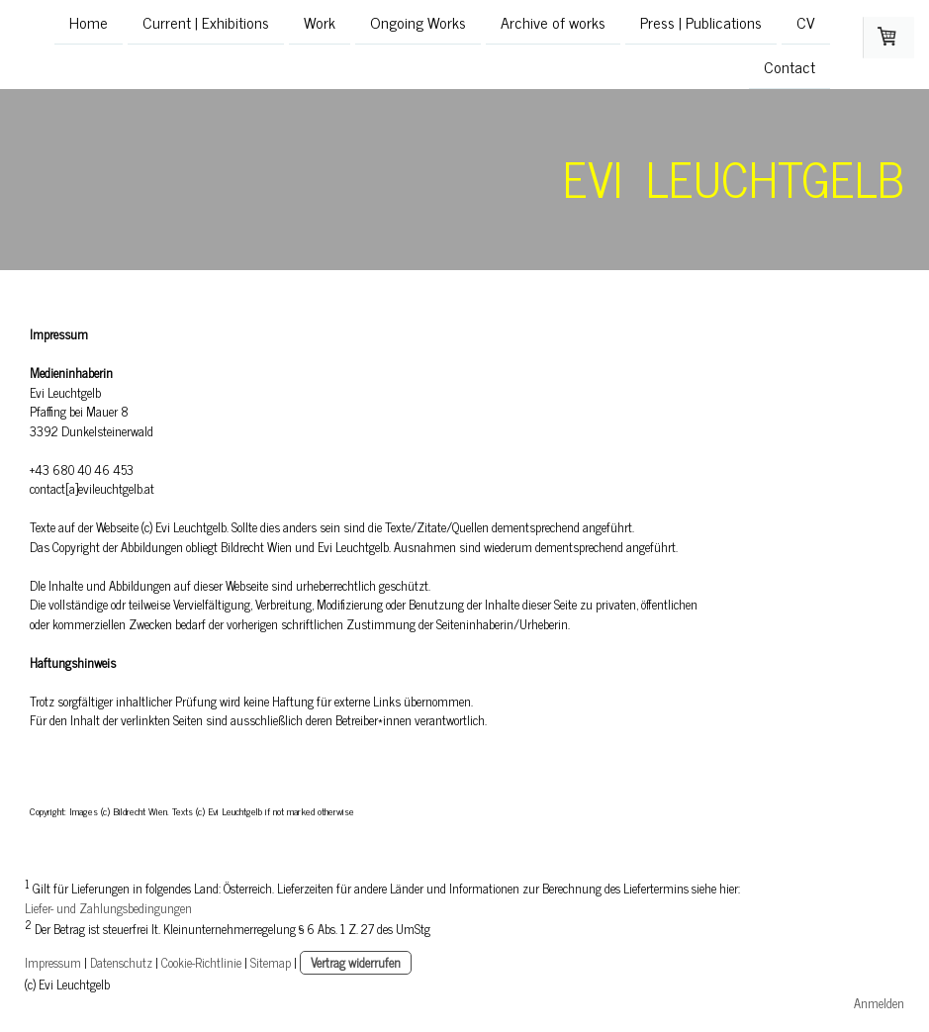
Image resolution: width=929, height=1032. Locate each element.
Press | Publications (701, 22)
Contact (789, 68)
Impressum (53, 962)
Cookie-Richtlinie (201, 962)
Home (88, 22)
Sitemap (270, 962)
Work (319, 22)
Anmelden (879, 1002)
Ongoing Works (418, 22)
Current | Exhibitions (205, 22)
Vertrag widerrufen (356, 962)
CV (805, 22)
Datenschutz (121, 962)
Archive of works (553, 22)
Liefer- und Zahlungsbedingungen (108, 907)
